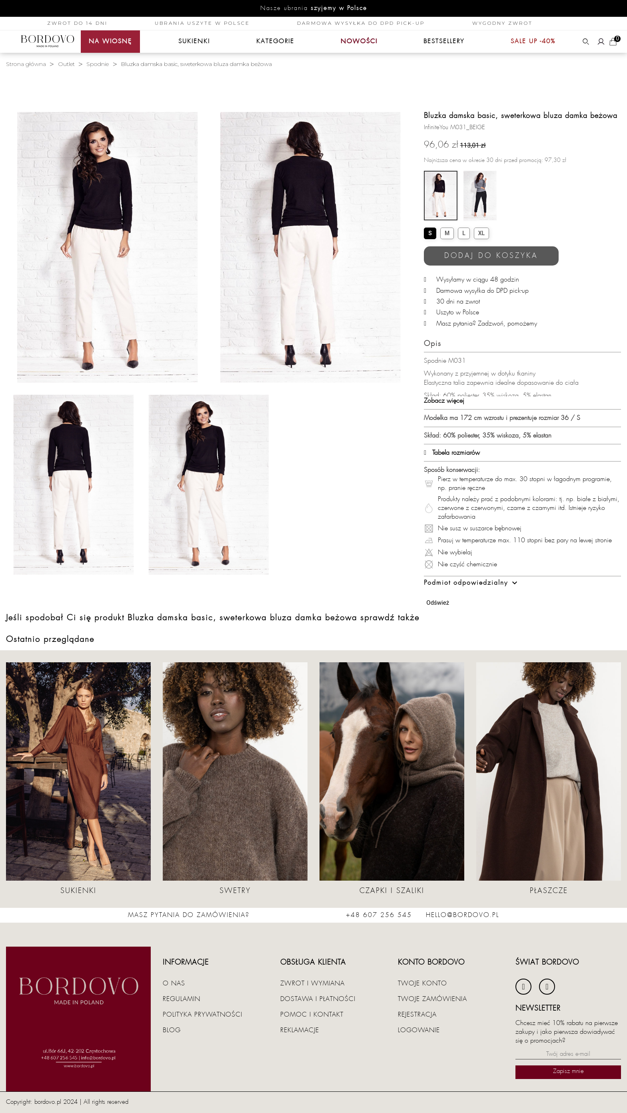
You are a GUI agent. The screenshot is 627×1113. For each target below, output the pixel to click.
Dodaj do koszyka (491, 256)
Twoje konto (422, 983)
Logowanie (419, 1030)
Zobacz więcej (444, 400)
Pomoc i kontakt (311, 1014)
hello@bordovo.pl (462, 915)
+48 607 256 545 (379, 915)
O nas (174, 983)
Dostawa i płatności (317, 999)
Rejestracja (417, 1014)
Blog (172, 1030)
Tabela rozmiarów (452, 452)
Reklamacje (299, 1030)
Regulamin (181, 999)
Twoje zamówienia (432, 999)
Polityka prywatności (202, 1014)
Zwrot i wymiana (312, 983)
